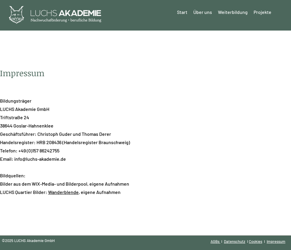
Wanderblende (63, 192)
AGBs (215, 241)
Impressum (276, 241)
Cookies (255, 241)
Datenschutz (234, 241)
